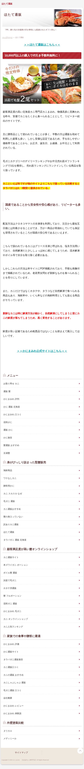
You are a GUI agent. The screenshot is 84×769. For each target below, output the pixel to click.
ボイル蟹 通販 (10, 572)
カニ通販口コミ (11, 667)
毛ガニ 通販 (9, 501)
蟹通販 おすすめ (11, 445)
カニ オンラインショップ (15, 619)
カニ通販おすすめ (12, 509)
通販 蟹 (7, 391)
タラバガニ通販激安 (13, 659)
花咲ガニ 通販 (10, 603)
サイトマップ (21, 752)
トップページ (7, 37)
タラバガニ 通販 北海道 (14, 540)
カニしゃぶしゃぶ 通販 (14, 682)
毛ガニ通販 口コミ (12, 690)
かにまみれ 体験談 (12, 713)
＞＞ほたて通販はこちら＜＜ (42, 44)
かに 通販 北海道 (11, 407)
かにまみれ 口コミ (12, 414)
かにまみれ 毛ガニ (12, 611)
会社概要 (7, 698)
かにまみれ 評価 (11, 644)
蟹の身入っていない (13, 516)
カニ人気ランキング (13, 626)
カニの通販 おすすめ (13, 675)
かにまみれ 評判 (11, 399)
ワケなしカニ (9, 478)
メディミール (9, 738)
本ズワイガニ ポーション (15, 565)
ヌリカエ (7, 731)
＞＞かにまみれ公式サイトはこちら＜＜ (42, 351)
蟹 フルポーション (12, 596)
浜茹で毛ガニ (9, 580)
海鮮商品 (7, 470)
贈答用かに (8, 486)
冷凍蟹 (6, 453)
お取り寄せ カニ (11, 383)
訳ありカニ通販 (11, 524)
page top (80, 751)
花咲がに (7, 422)
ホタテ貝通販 (9, 588)
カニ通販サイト (11, 557)
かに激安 (7, 437)
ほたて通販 (7, 3)
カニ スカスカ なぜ (12, 493)
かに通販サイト (11, 651)
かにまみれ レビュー (13, 706)
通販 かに (8, 430)
